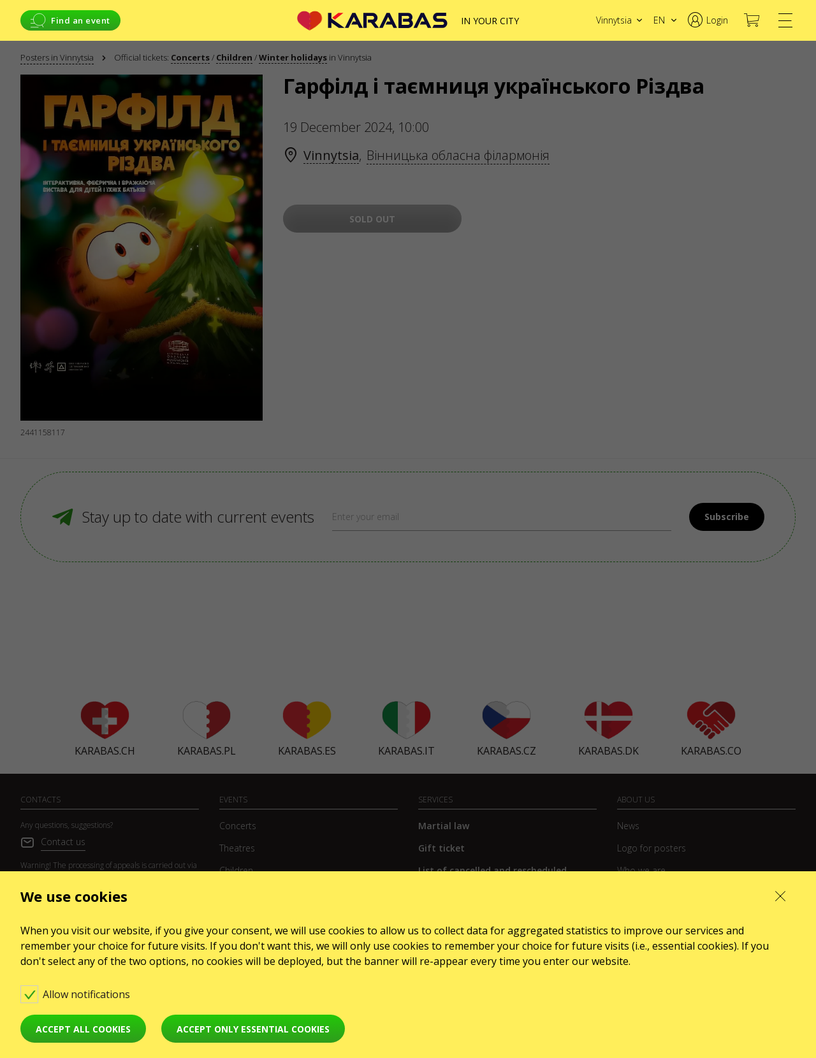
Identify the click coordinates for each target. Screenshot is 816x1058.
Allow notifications (76, 994)
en (659, 20)
